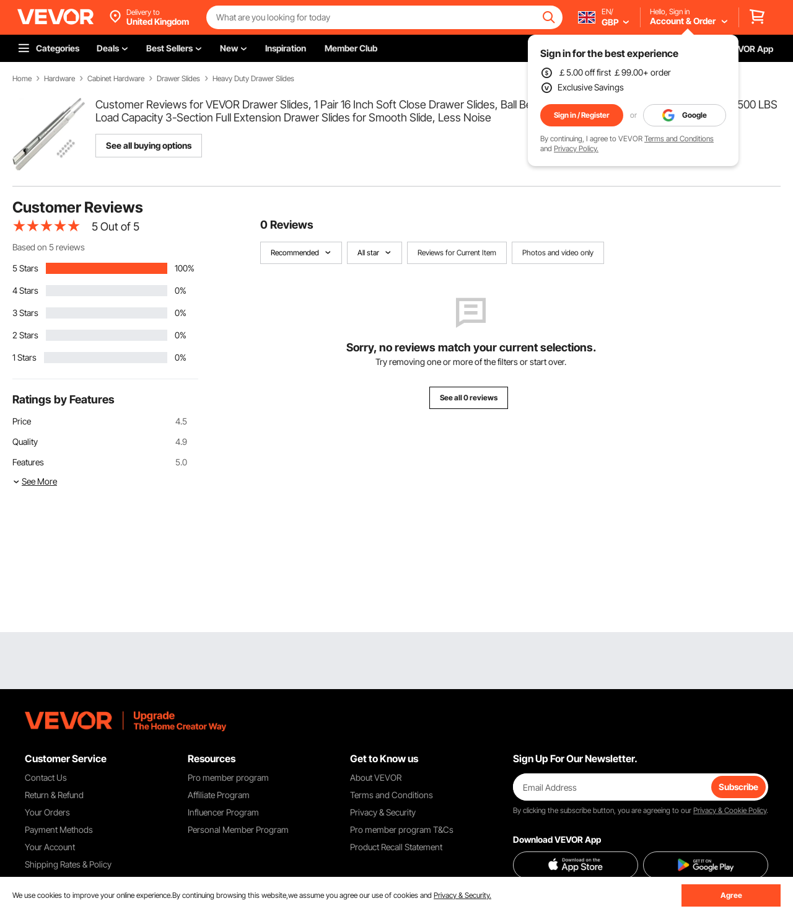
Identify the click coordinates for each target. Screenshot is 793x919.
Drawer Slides (178, 78)
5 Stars (25, 268)
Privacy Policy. (576, 148)
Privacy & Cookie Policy (729, 810)
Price (21, 421)
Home (22, 78)
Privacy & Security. (462, 895)
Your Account (50, 847)
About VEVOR (375, 777)
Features (28, 462)
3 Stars (25, 312)
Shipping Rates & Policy (68, 864)
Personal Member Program (238, 829)
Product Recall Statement (396, 847)
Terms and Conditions (679, 138)
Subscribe (738, 786)
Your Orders (47, 812)
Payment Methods (59, 829)
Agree (731, 895)
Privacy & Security (383, 812)
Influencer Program (223, 812)
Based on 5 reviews (48, 247)
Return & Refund (54, 794)
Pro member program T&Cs (401, 829)
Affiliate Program (219, 794)
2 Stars (25, 335)
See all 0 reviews (468, 397)
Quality (25, 441)
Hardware (59, 78)
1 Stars (24, 357)
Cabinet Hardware (115, 78)
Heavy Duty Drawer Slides (253, 78)
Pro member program (228, 777)
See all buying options (148, 145)
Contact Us (46, 777)
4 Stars (25, 290)
